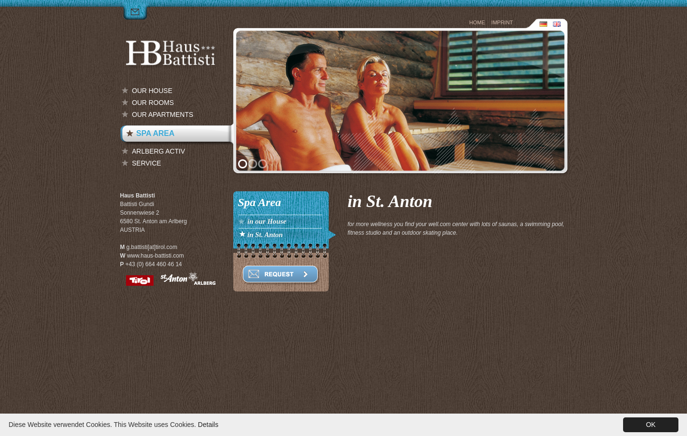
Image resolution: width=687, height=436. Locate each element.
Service (146, 163)
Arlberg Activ (158, 151)
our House (152, 90)
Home (477, 22)
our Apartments (163, 114)
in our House (267, 221)
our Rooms (153, 102)
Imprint (502, 22)
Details (208, 424)
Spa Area (155, 133)
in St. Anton (265, 235)
